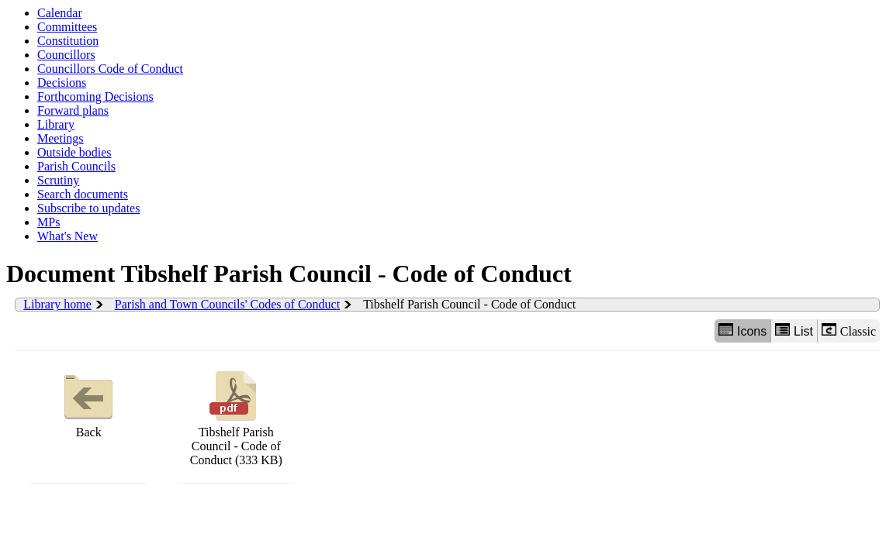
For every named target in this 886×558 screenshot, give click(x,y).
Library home (57, 304)
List (794, 330)
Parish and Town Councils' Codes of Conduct (227, 304)
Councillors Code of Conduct (110, 68)
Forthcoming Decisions (95, 96)
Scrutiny (58, 180)
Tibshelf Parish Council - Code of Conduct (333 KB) (236, 417)
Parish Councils (76, 166)
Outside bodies (74, 152)
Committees (67, 26)
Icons (742, 330)
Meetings (60, 138)
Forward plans (73, 110)
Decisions (61, 82)
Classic (849, 330)
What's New (67, 236)
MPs (48, 222)
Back (88, 403)
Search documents (82, 194)
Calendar (59, 12)
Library (55, 124)
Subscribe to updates (88, 208)
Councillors (66, 54)
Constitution (68, 40)
